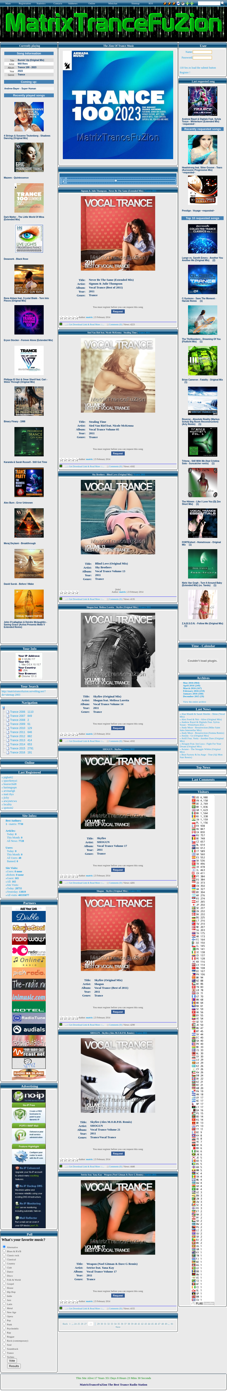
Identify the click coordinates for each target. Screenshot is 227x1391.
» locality (7, 804)
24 (75, 1323)
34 (115, 1323)
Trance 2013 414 (21, 740)
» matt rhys (8, 794)
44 (149, 1323)
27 (85, 1323)
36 (122, 1323)
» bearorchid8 (9, 784)
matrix (12, 824)
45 (152, 1323)
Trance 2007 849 (21, 716)
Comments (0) (116, 324)
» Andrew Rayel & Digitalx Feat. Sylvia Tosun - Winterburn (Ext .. (200, 723)
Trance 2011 (150, 191)
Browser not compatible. (29, 346)
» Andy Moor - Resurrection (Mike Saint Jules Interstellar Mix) (200, 728)
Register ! (185, 72)
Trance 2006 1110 (22, 711)
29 (98, 1323)
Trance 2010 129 (21, 728)
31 (105, 1323)
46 (155, 1323)
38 (128, 1323)
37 (125, 1323)
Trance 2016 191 (21, 752)
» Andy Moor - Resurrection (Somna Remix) (202, 732)
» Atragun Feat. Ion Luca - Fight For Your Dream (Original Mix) (200, 745)
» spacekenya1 (9, 780)
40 (135, 1323)
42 (142, 1323)
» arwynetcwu (9, 801)
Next (118, 1327)
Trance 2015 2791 (22, 748)
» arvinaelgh (8, 790)
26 (82, 1323)
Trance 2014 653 (21, 744)
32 (108, 1323)
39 (132, 1323)
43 (145, 1323)
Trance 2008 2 (19, 720)
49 (166, 1323)
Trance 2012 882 (21, 736)
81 (172, 1323)
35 (118, 1323)
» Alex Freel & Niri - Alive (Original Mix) (201, 719)
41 (139, 1323)
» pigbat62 (7, 777)
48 (162, 1323)
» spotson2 (7, 807)
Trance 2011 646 (21, 732)
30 (101, 1323)
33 (112, 1323)
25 (78, 1323)
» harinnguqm (9, 787)
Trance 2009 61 (20, 724)
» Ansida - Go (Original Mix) (194, 735)
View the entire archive (194, 701)
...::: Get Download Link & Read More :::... (83, 324)
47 (159, 1323)
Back (65, 1323)
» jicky (5, 797)
